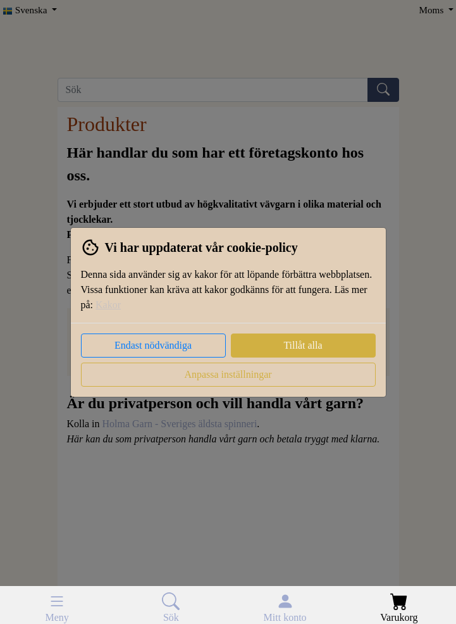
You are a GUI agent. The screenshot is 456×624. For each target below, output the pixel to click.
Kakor (108, 304)
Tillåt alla (302, 345)
